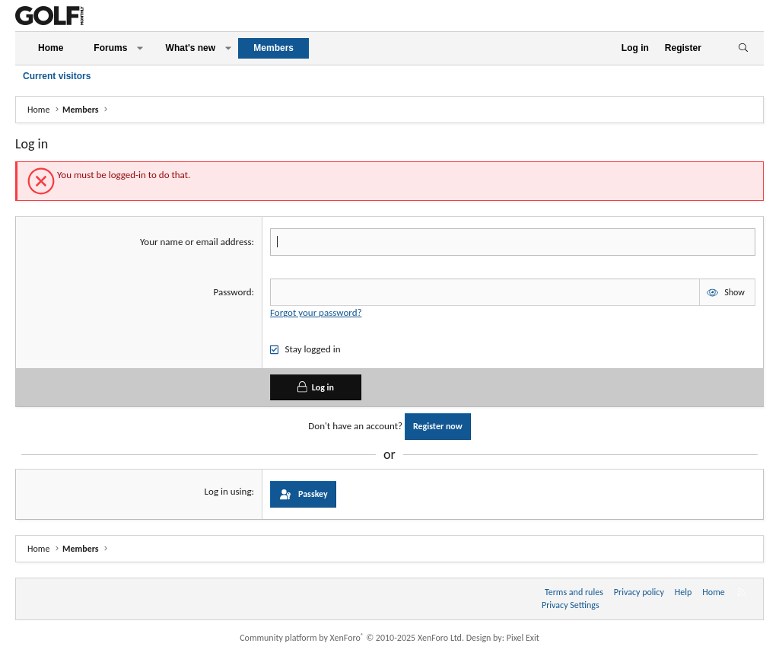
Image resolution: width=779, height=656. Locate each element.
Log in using (228, 491)
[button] (140, 48)
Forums (110, 48)
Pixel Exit (523, 637)
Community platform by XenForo (352, 637)
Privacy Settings (570, 605)
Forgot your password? (315, 312)
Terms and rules (574, 592)
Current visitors (57, 76)
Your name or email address (196, 241)
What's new (191, 48)
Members (273, 48)
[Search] (743, 48)
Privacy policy (639, 592)
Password (233, 292)
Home (50, 48)
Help (683, 592)
